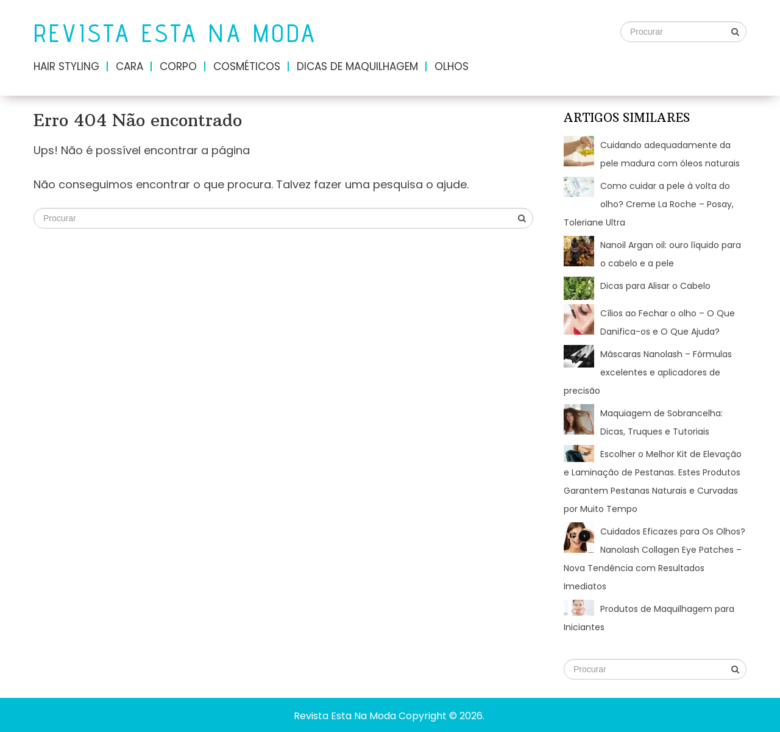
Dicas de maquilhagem (357, 66)
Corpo (178, 66)
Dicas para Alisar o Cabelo (655, 286)
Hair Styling (66, 66)
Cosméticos (246, 66)
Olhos (451, 66)
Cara (129, 66)
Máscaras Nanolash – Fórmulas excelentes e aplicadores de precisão (648, 372)
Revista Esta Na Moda (175, 33)
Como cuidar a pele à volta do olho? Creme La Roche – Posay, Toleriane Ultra (649, 204)
